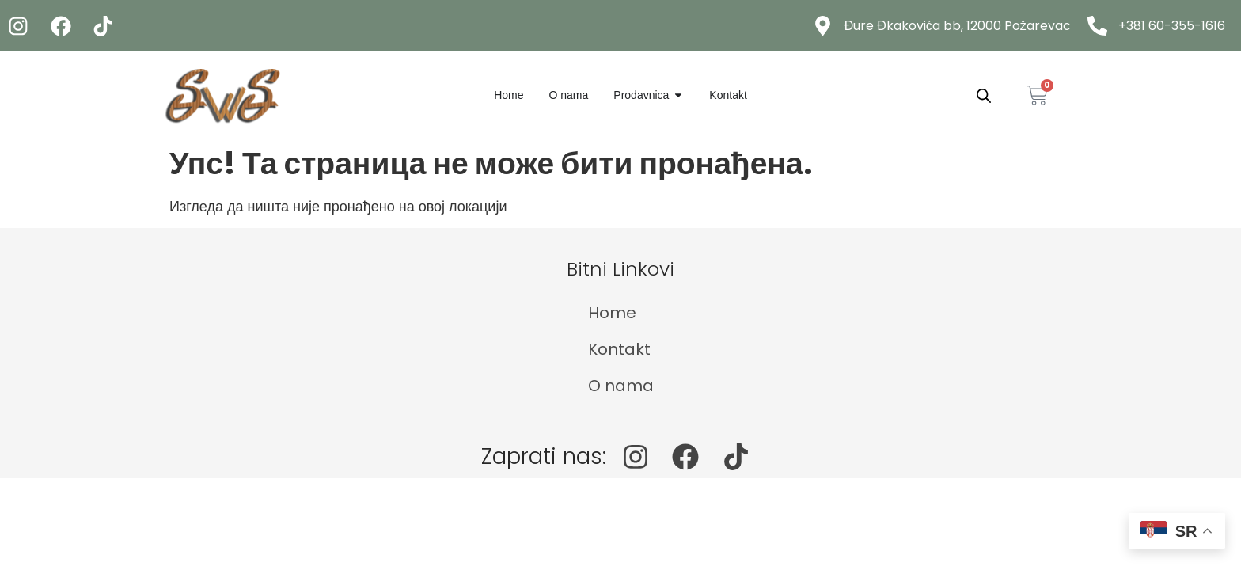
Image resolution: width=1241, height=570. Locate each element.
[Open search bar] (984, 95)
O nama (621, 385)
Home (612, 313)
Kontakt (619, 349)
